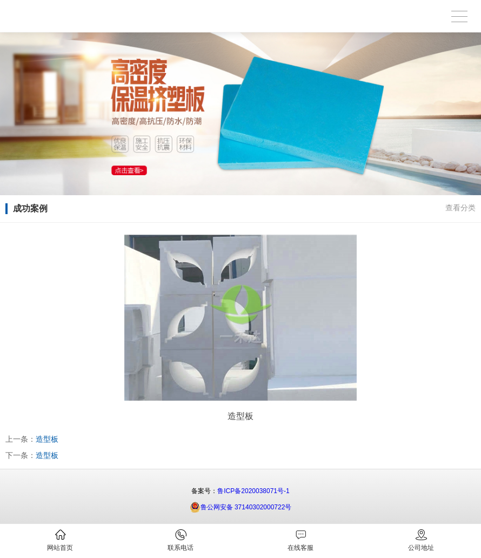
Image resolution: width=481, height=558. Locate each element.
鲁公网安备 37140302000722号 (241, 507)
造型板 (47, 439)
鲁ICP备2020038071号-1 (253, 491)
